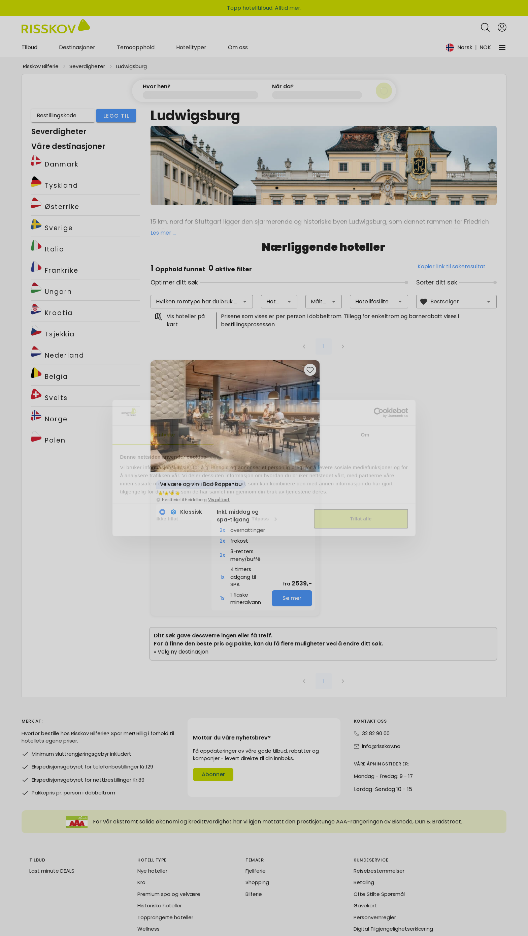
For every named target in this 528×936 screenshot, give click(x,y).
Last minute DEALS (51, 829)
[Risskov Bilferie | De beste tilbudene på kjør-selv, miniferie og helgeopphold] (56, 11)
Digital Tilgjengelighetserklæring (393, 887)
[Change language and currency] (474, 31)
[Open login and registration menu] (502, 11)
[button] (245, 260)
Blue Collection (156, 899)
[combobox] (202, 260)
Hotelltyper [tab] (191, 31)
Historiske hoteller (159, 864)
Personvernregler (375, 876)
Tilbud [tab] (29, 31)
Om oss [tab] (238, 31)
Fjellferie (255, 829)
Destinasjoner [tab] (77, 31)
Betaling (364, 841)
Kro (141, 841)
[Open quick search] (485, 11)
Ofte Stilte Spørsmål (379, 852)
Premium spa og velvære (168, 852)
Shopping (257, 841)
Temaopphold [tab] (136, 31)
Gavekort (365, 864)
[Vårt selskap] (502, 31)
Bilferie (253, 852)
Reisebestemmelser (379, 829)
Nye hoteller (152, 829)
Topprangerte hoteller (165, 876)
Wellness (148, 887)
